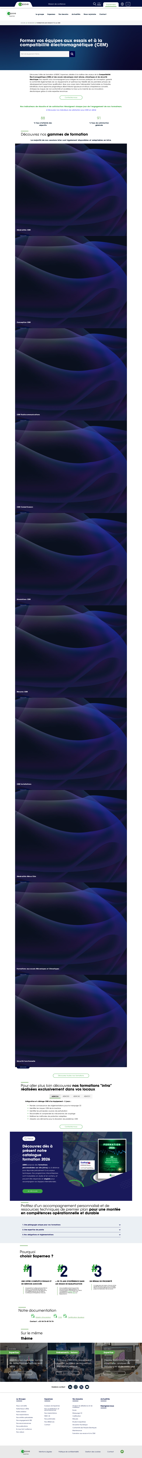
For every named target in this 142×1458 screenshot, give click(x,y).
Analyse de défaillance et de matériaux (82, 1406)
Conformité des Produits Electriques (84, 1428)
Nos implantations (22, 1415)
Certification (76, 1416)
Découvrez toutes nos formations (71, 1076)
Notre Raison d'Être (22, 1409)
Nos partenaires (49, 1419)
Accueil (23, 23)
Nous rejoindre (90, 14)
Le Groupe (20, 1399)
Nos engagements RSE (24, 1420)
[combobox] (44, 54)
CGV (60, 1317)
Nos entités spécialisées (24, 1417)
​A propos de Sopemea (52, 1406)
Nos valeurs (20, 1432)
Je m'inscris (114, 1373)
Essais (74, 1410)
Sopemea (51, 14)
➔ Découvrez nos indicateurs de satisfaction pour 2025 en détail (71, 110)
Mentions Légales (45, 1452)
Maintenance (77, 1430)
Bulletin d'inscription (40, 1317)
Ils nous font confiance (24, 1429)
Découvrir (23, 1067)
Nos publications (22, 1426)
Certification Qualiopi (76, 1317)
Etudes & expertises (79, 1422)
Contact (102, 14)
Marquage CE (77, 1413)
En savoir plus (20, 1373)
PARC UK (47, 1416)
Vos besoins (63, 14)
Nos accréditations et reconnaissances (51, 1409)
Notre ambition (21, 1412)
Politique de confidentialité (69, 1452)
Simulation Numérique (79, 1425)
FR (128, 4)
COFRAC (70, 1291)
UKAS (73, 1292)
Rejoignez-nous (107, 1406)
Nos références (49, 1422)
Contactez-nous (71, 97)
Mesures (75, 1419)
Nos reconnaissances (23, 1423)
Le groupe (40, 14)
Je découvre (32, 1191)
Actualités (76, 14)
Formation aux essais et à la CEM (48, 23)
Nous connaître (21, 1406)
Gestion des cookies (93, 1452)
